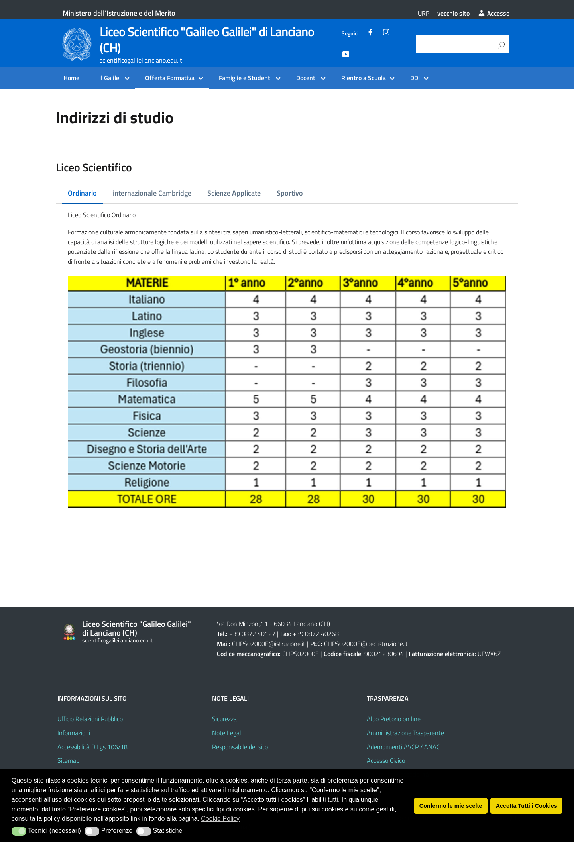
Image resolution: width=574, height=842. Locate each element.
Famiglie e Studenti (245, 77)
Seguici (350, 33)
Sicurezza (224, 719)
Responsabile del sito (240, 747)
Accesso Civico (386, 760)
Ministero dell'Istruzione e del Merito (119, 13)
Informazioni (73, 733)
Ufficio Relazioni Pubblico (90, 719)
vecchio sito (453, 13)
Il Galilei (110, 77)
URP (423, 13)
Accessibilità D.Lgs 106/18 (92, 747)
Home (71, 77)
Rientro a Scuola (363, 77)
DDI (415, 77)
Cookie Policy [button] (220, 818)
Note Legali (227, 733)
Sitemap (68, 760)
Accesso (493, 13)
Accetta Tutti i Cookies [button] (526, 806)
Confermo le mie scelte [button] (450, 806)
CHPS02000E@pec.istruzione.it (366, 643)
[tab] (82, 193)
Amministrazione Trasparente (405, 733)
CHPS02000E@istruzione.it (268, 643)
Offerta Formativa (170, 77)
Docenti (306, 77)
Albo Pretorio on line (394, 719)
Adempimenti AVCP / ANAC (403, 747)
